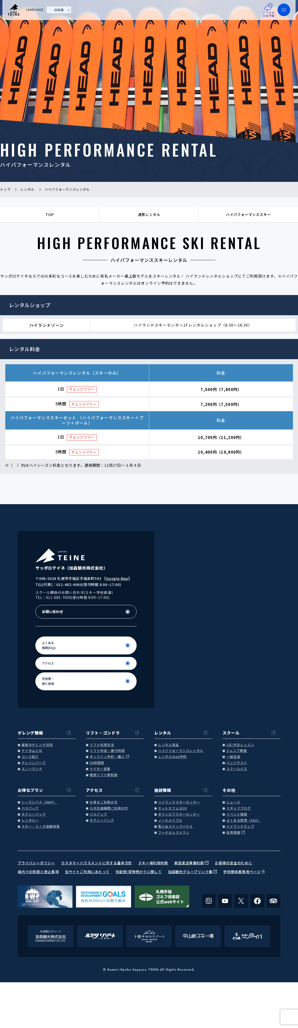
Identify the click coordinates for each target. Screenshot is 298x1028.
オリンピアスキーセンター (179, 814)
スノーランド (31, 769)
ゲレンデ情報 (30, 733)
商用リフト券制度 (103, 775)
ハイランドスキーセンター (179, 802)
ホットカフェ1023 (172, 808)
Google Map (117, 578)
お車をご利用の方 (103, 802)
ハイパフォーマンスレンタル (180, 751)
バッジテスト (236, 763)
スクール (230, 733)
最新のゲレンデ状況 (37, 745)
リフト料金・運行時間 (107, 751)
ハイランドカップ (240, 826)
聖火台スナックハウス (175, 826)
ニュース (233, 802)
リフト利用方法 (102, 745)
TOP (49, 214)
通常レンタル (149, 214)
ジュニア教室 (236, 751)
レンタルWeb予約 (172, 757)
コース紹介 (30, 757)
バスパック (30, 808)
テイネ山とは (31, 751)
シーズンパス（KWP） (39, 802)
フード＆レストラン (173, 832)
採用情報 (233, 832)
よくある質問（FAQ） (243, 820)
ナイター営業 (100, 769)
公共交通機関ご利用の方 (109, 808)
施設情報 (162, 790)
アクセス (94, 790)
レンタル (162, 733)
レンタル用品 (168, 745)
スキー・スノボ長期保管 (40, 826)
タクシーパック (33, 814)
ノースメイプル (170, 820)
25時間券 (97, 763)
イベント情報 (236, 814)
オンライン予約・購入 (107, 757)
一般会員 (233, 757)
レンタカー (30, 820)
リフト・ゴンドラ (103, 733)
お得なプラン (30, 790)
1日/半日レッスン (240, 745)
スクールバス (236, 769)
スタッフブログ (238, 808)
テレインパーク (33, 763)
